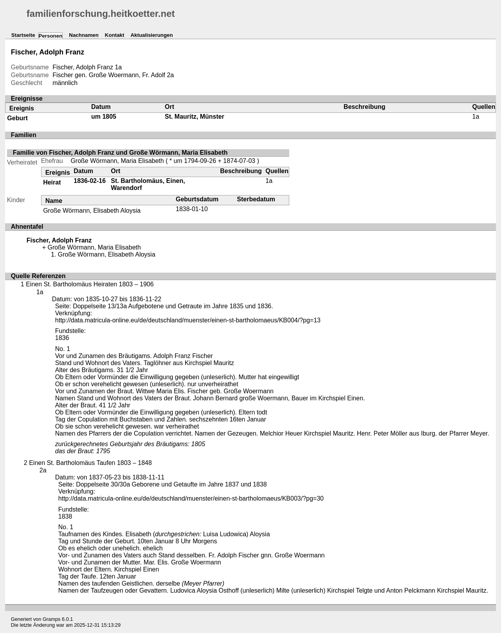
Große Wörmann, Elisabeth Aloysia (92, 210)
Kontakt (114, 35)
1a (118, 67)
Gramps (52, 619)
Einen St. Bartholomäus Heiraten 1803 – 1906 (89, 284)
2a (170, 75)
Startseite (23, 35)
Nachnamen (84, 35)
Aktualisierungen (151, 35)
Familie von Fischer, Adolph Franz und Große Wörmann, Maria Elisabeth (120, 152)
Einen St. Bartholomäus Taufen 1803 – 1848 (90, 462)
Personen (51, 36)
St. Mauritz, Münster (194, 116)
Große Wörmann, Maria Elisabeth (117, 160)
